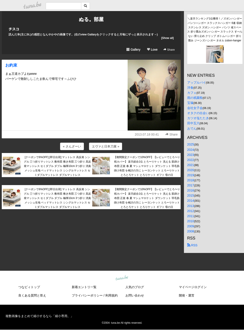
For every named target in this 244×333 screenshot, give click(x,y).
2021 (190, 165)
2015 (190, 195)
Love (152, 49)
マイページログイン (193, 287)
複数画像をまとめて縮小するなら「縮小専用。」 (40, 316)
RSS (192, 245)
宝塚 (190, 103)
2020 (190, 170)
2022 (190, 160)
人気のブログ (134, 287)
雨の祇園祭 (195, 98)
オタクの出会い (198, 113)
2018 (190, 180)
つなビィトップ (29, 287)
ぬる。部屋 (91, 19)
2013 (190, 206)
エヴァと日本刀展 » (105, 146)
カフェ (192, 92)
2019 (190, 175)
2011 (190, 216)
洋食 (190, 87)
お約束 (11, 65)
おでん (192, 128)
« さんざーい (72, 146)
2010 (190, 221)
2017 (190, 185)
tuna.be (122, 278)
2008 (190, 231)
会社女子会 (195, 108)
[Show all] (167, 38)
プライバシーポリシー (87, 295)
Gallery (133, 49)
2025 (190, 144)
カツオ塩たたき (198, 118)
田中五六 (193, 123)
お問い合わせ (134, 295)
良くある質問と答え (32, 295)
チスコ (14, 29)
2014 (190, 200)
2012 (190, 211)
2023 (190, 155)
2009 (190, 226)
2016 (190, 190)
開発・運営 (186, 295)
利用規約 (111, 295)
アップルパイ (196, 82)
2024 (190, 149)
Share (169, 49)
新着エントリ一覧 (84, 287)
